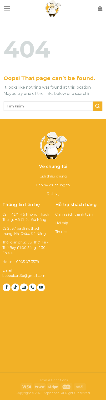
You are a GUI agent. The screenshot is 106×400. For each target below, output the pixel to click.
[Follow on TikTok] (15, 287)
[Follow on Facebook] (6, 287)
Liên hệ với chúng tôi (53, 185)
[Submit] (97, 106)
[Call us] (32, 287)
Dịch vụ (53, 194)
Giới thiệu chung (53, 176)
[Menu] (7, 8)
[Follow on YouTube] (41, 287)
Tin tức (60, 232)
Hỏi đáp (61, 223)
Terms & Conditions (53, 380)
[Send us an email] (24, 287)
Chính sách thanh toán (74, 214)
